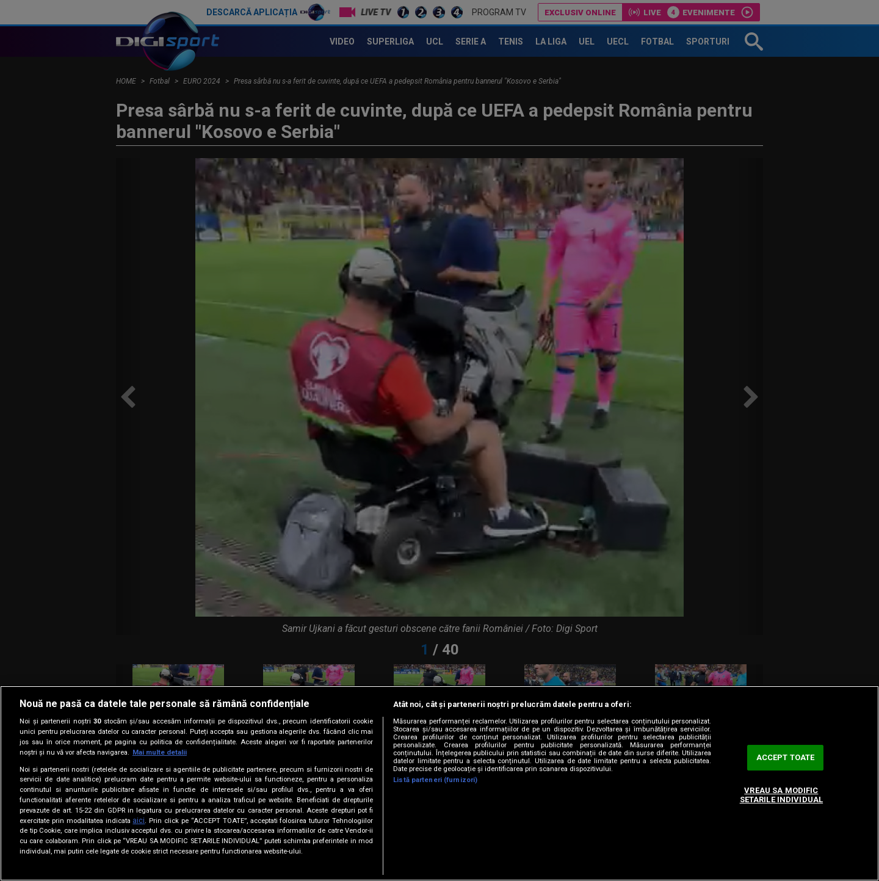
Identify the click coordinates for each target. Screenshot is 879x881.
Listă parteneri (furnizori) (435, 780)
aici (138, 820)
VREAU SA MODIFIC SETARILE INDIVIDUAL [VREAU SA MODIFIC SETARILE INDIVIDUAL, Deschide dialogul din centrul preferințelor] (781, 795)
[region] (439, 783)
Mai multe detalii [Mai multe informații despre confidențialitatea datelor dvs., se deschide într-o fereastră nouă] (159, 752)
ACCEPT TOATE (785, 757)
